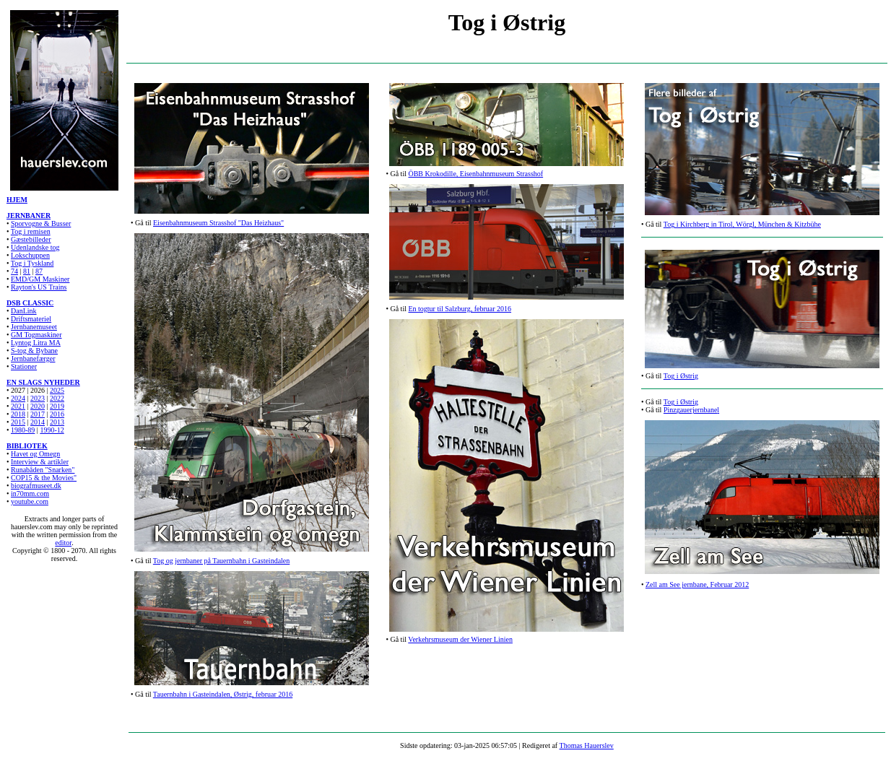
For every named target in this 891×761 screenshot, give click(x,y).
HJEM (16, 200)
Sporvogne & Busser (41, 223)
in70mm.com (30, 493)
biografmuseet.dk (36, 486)
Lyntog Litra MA (36, 343)
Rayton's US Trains (38, 287)
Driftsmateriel (31, 319)
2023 (37, 398)
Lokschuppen (30, 255)
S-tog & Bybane (34, 351)
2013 (57, 422)
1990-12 (52, 430)
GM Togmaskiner (36, 335)
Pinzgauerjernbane (690, 410)
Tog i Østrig (681, 376)
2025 (57, 390)
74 (14, 271)
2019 (57, 406)
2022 (57, 398)
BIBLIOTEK (27, 446)
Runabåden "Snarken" (42, 470)
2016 (57, 414)
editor (63, 543)
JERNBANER (28, 215)
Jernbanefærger (33, 358)
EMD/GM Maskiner (40, 279)
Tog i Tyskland (32, 263)
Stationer (24, 366)
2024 (18, 398)
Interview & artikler (40, 462)
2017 (37, 414)
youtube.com (29, 501)
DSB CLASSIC (29, 303)
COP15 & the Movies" (44, 478)
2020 (37, 406)
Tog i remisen (31, 231)
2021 (18, 406)
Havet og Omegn (35, 454)
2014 (37, 422)
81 (26, 271)
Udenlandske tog (35, 247)
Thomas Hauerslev (587, 745)
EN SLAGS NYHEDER (43, 382)
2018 (18, 414)
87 (39, 271)
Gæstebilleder (31, 239)
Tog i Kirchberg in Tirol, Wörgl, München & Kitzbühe (742, 224)
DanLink (24, 311)
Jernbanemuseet (34, 327)
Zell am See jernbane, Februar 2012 (697, 584)
